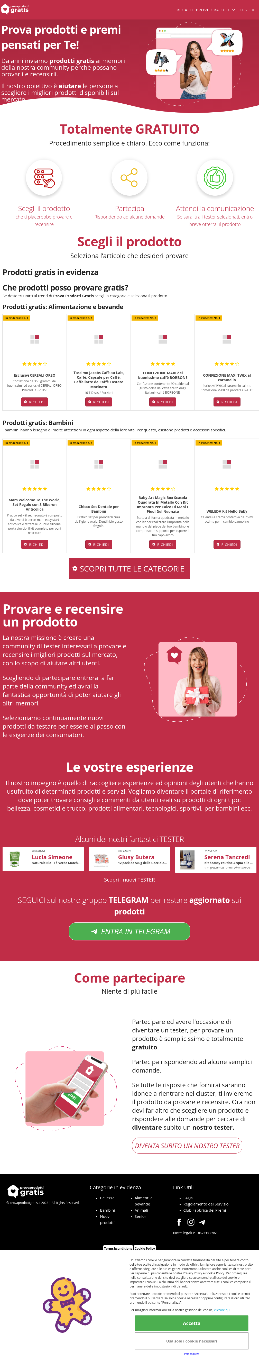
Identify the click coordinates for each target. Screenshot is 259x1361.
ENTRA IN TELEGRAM (129, 931)
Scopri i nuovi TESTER (129, 879)
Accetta (191, 1323)
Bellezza (107, 1197)
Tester (247, 9)
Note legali (182, 1232)
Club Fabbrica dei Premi (204, 1210)
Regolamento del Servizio (206, 1203)
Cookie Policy (145, 1248)
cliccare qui (222, 1310)
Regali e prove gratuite (203, 9)
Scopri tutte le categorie (132, 568)
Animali (141, 1210)
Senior (140, 1216)
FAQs (188, 1197)
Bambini (107, 1210)
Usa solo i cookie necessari (191, 1341)
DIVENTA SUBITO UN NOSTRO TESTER (187, 1145)
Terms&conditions (118, 1248)
